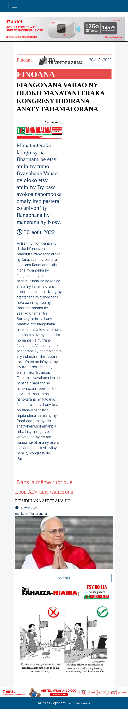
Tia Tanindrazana (78, 703)
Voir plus (64, 578)
